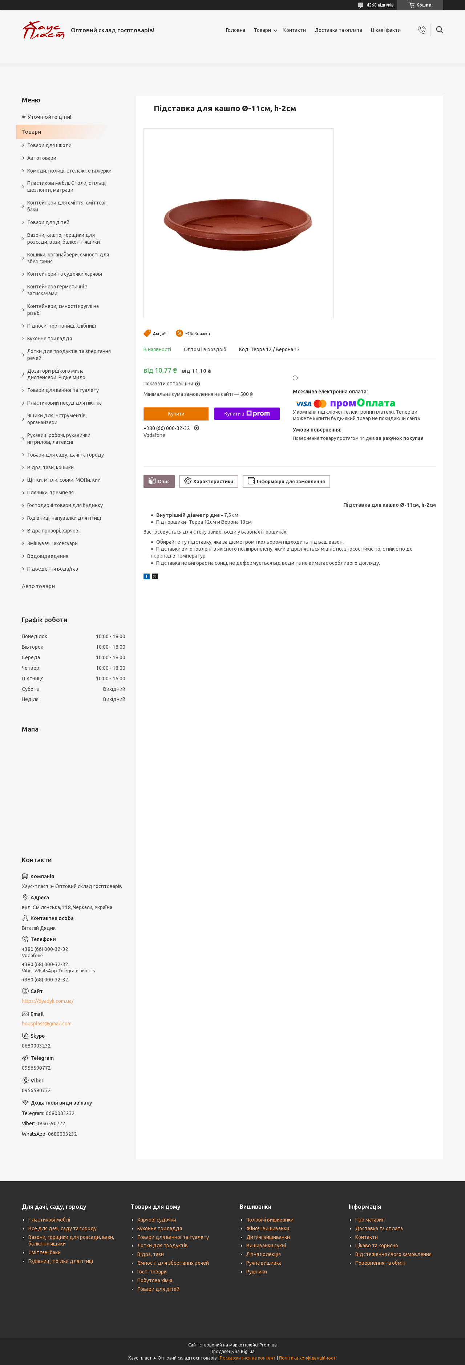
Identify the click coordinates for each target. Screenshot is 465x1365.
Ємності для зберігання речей (173, 1263)
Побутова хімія (154, 1280)
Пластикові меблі (49, 1220)
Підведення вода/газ (52, 569)
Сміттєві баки (44, 1252)
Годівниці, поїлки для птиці (60, 1261)
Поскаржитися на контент (248, 1358)
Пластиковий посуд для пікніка (64, 403)
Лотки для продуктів (162, 1245)
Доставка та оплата (338, 30)
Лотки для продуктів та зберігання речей (69, 354)
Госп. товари (152, 1272)
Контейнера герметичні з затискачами (57, 290)
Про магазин (370, 1220)
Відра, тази (150, 1254)
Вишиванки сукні (266, 1245)
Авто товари (38, 586)
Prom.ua (268, 1344)
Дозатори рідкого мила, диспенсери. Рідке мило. (56, 374)
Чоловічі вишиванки (270, 1220)
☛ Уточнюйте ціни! (46, 117)
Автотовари (41, 158)
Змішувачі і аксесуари (52, 543)
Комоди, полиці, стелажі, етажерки (69, 171)
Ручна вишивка (264, 1263)
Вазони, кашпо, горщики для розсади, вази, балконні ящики (63, 238)
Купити (176, 414)
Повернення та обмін (380, 1263)
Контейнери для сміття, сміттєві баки (66, 206)
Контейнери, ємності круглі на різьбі (63, 309)
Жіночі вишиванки (267, 1228)
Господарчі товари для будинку (65, 505)
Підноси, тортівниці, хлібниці (61, 326)
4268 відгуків (380, 5)
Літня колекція (263, 1254)
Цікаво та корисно (376, 1245)
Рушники (256, 1272)
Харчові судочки (156, 1220)
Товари (262, 30)
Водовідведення (47, 556)
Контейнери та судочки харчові (64, 274)
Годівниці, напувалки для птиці (64, 518)
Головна (235, 30)
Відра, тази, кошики (50, 467)
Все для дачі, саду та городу (62, 1228)
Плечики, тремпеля (50, 492)
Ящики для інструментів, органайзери (57, 419)
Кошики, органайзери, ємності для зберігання (68, 258)
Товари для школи (49, 145)
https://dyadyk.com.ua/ (47, 1001)
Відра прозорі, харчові (53, 531)
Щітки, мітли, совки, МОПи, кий (64, 480)
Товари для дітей (48, 222)
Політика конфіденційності (308, 1358)
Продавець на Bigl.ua (232, 1351)
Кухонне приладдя (49, 338)
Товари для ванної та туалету (63, 390)
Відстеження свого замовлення (393, 1254)
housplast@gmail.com (47, 1023)
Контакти (294, 30)
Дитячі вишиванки (268, 1237)
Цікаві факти (386, 30)
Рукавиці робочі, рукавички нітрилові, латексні (58, 438)
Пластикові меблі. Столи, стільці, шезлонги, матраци (66, 186)
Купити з (247, 413)
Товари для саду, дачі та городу (65, 455)
